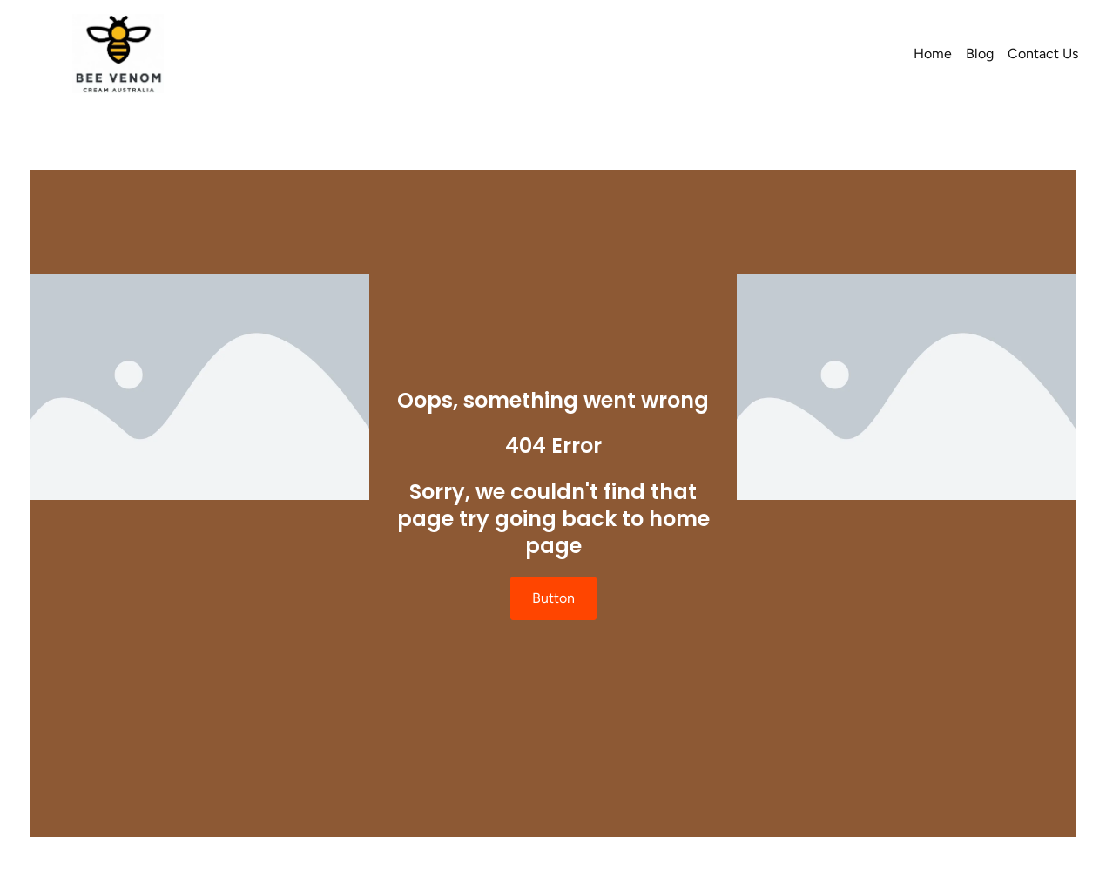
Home (933, 53)
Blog (980, 53)
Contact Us (1043, 53)
